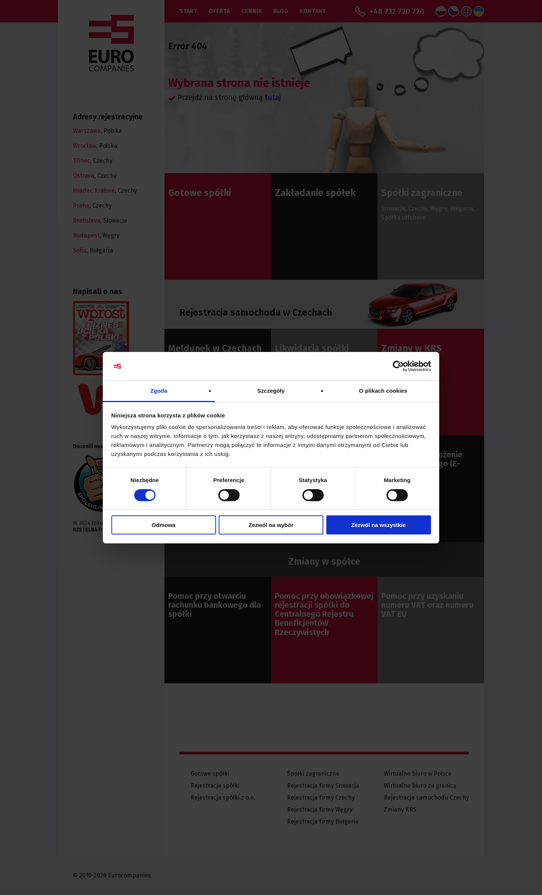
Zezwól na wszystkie (378, 525)
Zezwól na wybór (271, 525)
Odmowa (163, 525)
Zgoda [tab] (158, 390)
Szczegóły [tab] (270, 390)
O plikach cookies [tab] (383, 390)
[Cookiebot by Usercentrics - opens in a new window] (398, 366)
